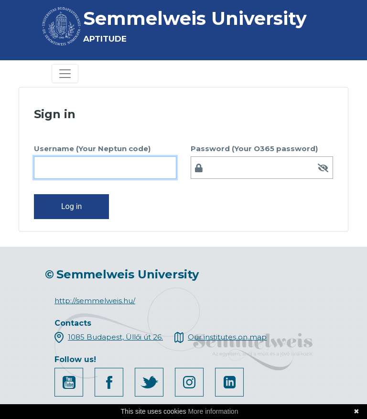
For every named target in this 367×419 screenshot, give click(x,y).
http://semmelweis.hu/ (94, 300)
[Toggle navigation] (65, 73)
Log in (71, 206)
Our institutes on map (227, 337)
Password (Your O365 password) (254, 148)
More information (213, 411)
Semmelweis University (195, 18)
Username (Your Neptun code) (92, 148)
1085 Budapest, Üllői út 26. (115, 337)
